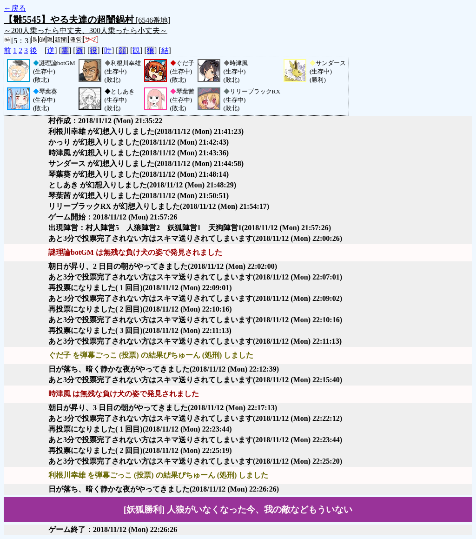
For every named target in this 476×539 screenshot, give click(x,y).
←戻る (15, 8)
